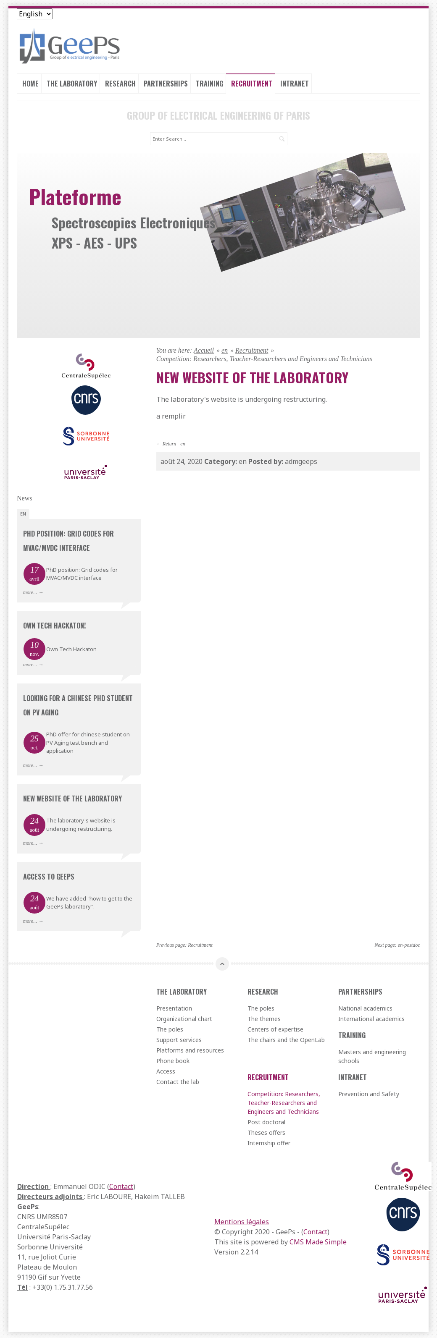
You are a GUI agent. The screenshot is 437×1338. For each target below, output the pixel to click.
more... (30, 592)
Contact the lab (177, 1082)
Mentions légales (241, 1221)
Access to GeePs (48, 877)
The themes (264, 1019)
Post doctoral (266, 1122)
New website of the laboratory (72, 798)
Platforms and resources (190, 1050)
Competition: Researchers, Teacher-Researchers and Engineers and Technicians (283, 1102)
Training (209, 84)
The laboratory (72, 84)
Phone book (173, 1061)
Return (169, 444)
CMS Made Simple (318, 1241)
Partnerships (166, 84)
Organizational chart (184, 1019)
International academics (371, 1019)
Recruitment (251, 84)
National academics (365, 1008)
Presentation (174, 1008)
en (224, 350)
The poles (169, 1029)
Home (30, 84)
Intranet (294, 84)
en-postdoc (409, 945)
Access (165, 1071)
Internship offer (268, 1143)
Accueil (204, 350)
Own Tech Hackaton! (54, 626)
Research (120, 84)
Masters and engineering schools (372, 1056)
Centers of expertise (275, 1029)
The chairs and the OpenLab (286, 1040)
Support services (179, 1040)
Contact (121, 1186)
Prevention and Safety (368, 1094)
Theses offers (266, 1132)
